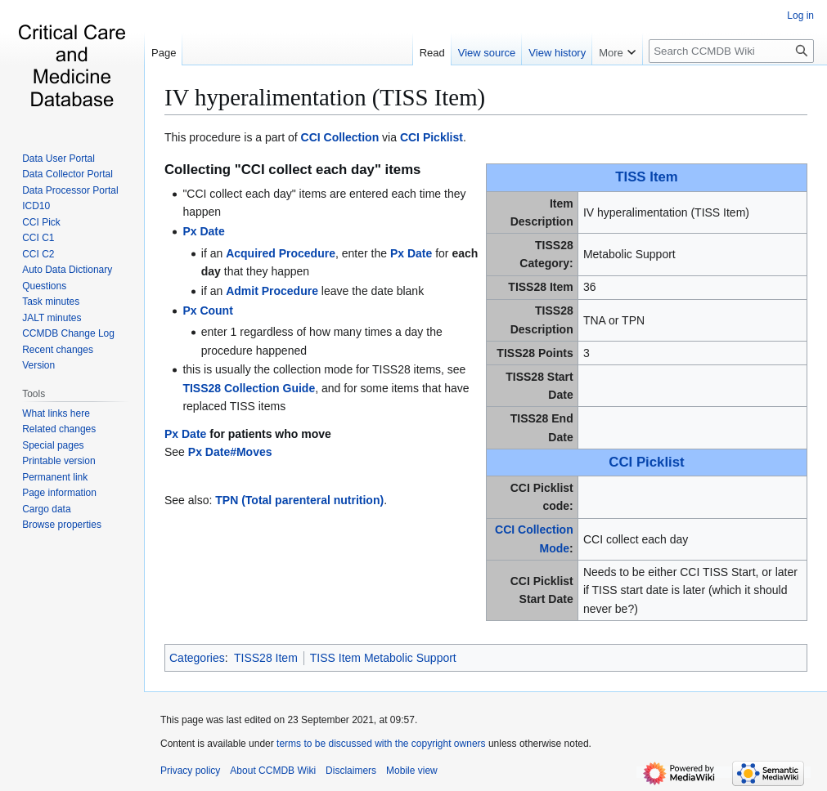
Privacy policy (190, 770)
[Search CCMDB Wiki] (731, 51)
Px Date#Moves (230, 451)
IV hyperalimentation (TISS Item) (324, 97)
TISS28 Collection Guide (248, 388)
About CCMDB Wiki (273, 770)
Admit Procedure (272, 290)
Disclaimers (351, 770)
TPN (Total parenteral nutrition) (299, 500)
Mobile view (412, 770)
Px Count (207, 310)
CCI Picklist (431, 137)
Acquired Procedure (280, 253)
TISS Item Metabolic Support (383, 657)
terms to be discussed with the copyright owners (380, 743)
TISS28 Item (266, 657)
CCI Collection (340, 137)
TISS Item (646, 177)
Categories (197, 657)
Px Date (203, 231)
